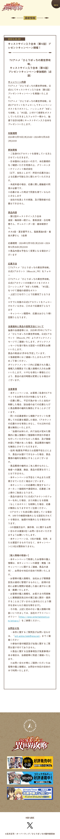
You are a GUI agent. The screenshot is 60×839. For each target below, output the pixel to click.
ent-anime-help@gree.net (27, 635)
